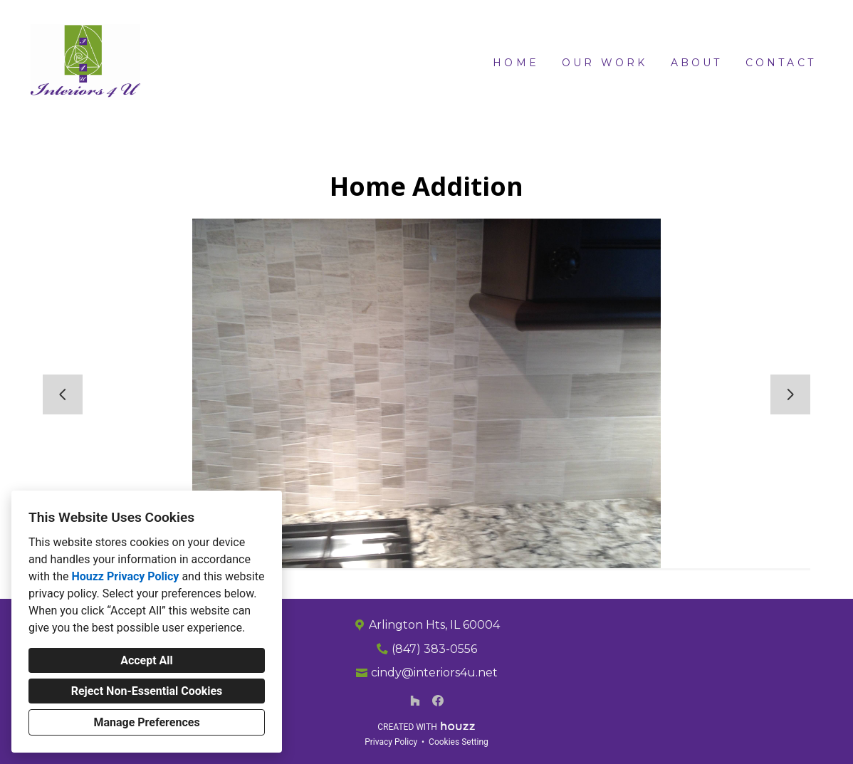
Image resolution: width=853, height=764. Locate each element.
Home (516, 62)
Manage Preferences (146, 722)
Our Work (605, 62)
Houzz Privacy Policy (125, 576)
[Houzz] (415, 700)
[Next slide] (790, 394)
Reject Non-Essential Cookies (147, 691)
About (697, 62)
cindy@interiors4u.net (434, 672)
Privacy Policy (391, 742)
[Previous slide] (63, 394)
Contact (780, 62)
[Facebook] (438, 700)
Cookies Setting (458, 742)
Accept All (146, 660)
